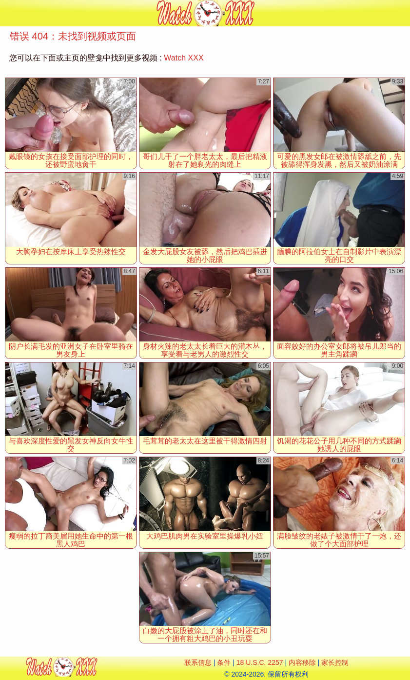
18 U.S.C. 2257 (259, 662)
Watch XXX (183, 58)
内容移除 (302, 662)
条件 (224, 662)
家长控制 (335, 662)
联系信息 (198, 662)
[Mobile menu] (9, 13)
